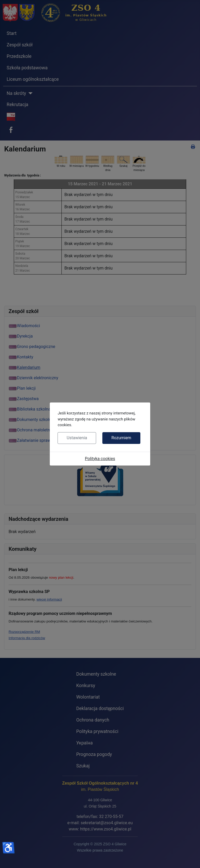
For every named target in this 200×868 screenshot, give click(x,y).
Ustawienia (77, 437)
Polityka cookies (100, 458)
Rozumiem (121, 437)
